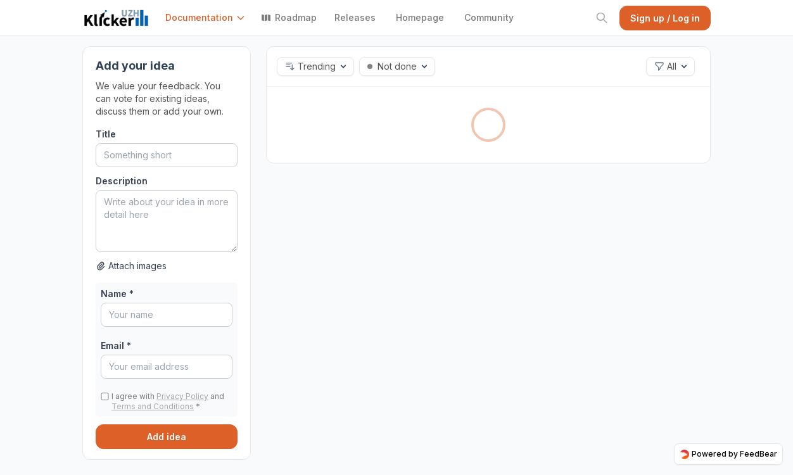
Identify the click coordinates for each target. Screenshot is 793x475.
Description (122, 180)
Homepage (420, 17)
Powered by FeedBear (728, 454)
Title (106, 134)
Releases (355, 17)
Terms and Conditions (152, 406)
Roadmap (289, 17)
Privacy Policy (182, 396)
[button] (208, 17)
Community (489, 17)
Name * (117, 293)
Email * (116, 345)
